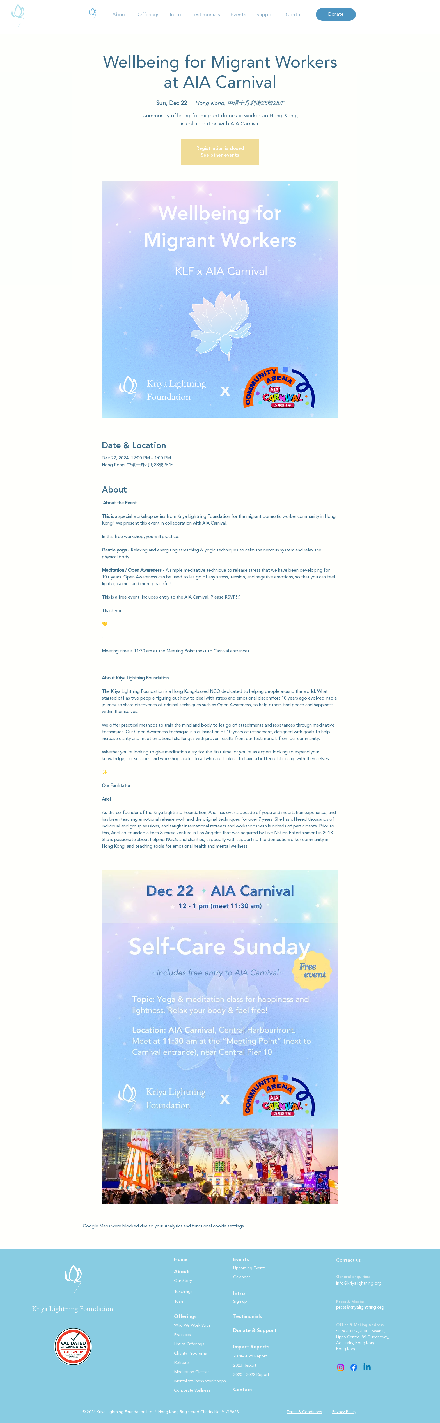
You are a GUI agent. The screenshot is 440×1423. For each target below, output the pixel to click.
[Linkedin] (367, 1367)
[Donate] (336, 14)
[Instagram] (340, 1367)
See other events (220, 155)
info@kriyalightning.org (359, 1283)
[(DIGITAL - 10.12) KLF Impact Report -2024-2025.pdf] (92, 14)
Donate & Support (254, 1330)
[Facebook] (353, 1367)
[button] (119, 15)
